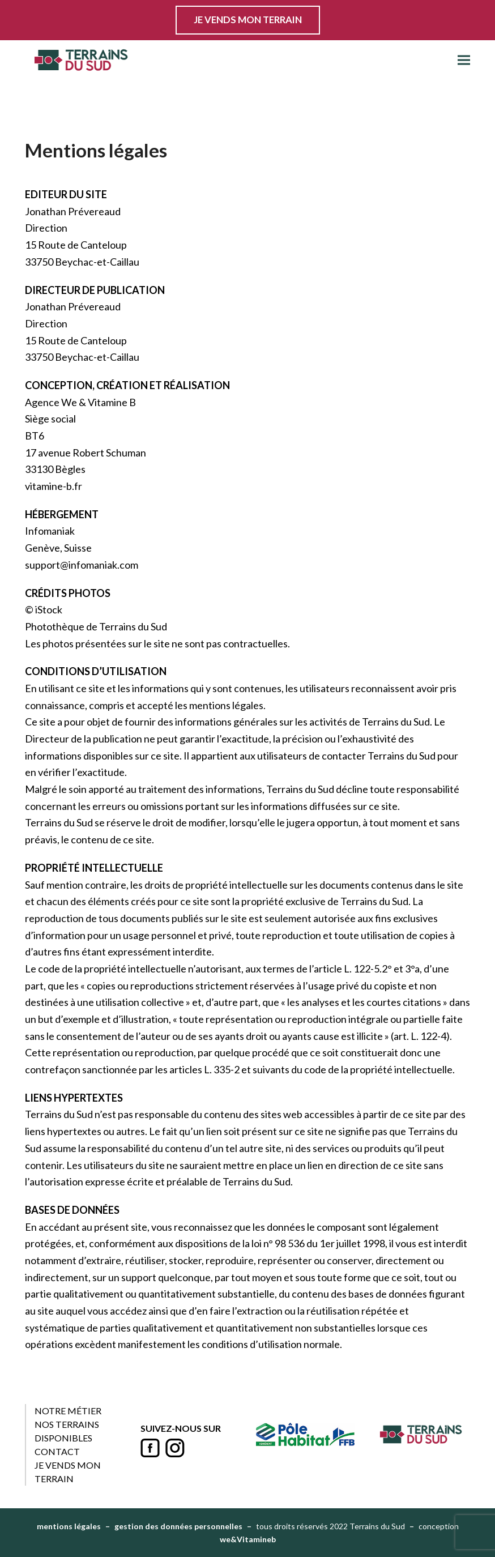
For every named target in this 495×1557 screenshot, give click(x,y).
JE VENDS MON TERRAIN (248, 19)
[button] (464, 60)
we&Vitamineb (248, 1539)
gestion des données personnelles (178, 1526)
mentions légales (69, 1526)
